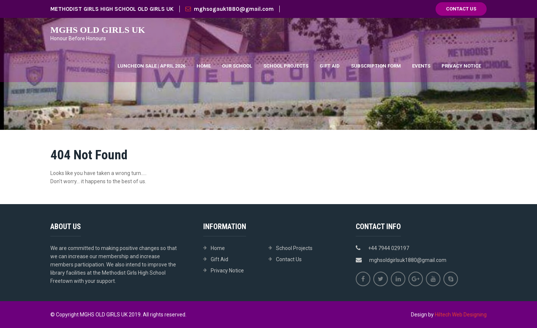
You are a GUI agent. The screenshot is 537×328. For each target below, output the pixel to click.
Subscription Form (376, 66)
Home (204, 66)
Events (421, 66)
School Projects (285, 66)
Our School (237, 66)
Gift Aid (330, 66)
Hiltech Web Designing (461, 315)
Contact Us (461, 9)
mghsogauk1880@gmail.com (229, 9)
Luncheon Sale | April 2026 (151, 66)
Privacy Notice (461, 66)
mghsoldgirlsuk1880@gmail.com (407, 260)
